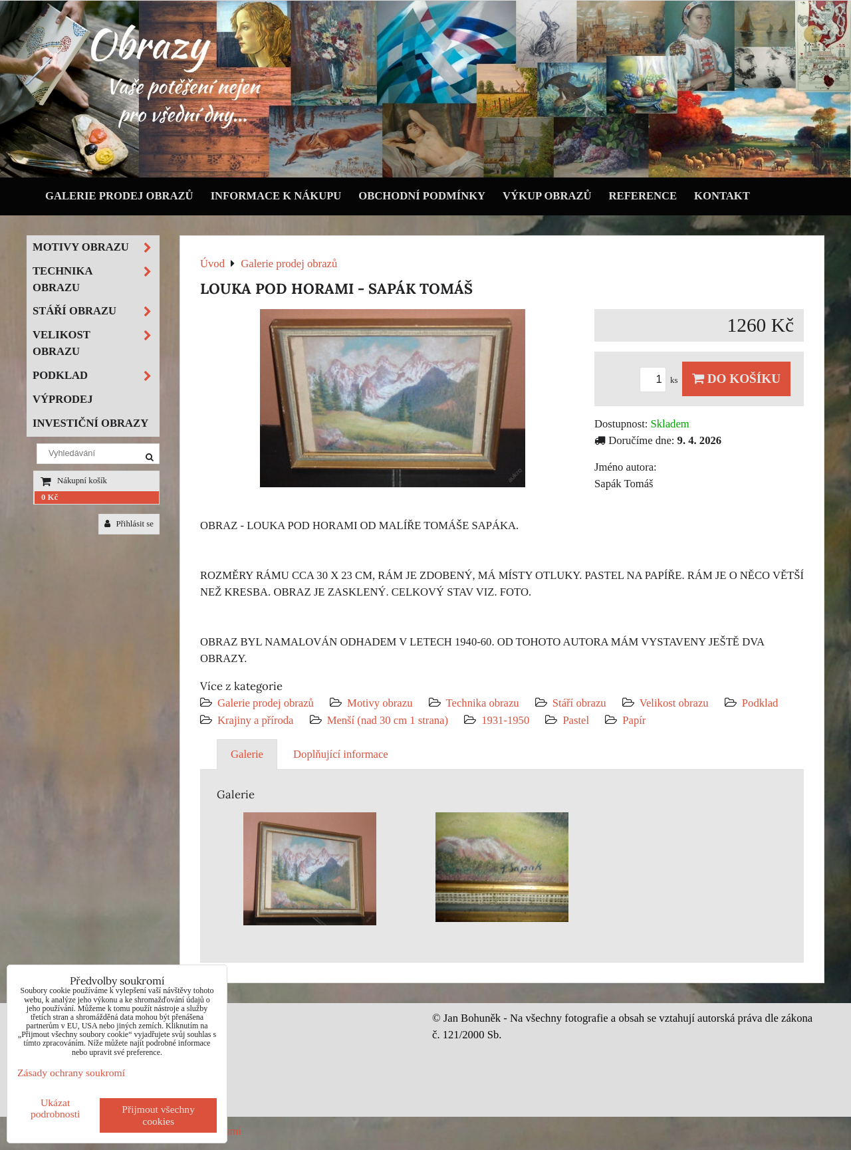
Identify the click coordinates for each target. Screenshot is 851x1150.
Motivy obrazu (379, 703)
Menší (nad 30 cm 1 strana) (389, 720)
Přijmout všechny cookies (158, 1115)
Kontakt (722, 195)
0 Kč (49, 497)
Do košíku (736, 379)
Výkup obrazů (547, 195)
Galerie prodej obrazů (119, 195)
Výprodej (63, 399)
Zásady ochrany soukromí (71, 1072)
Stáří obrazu (579, 703)
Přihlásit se (129, 523)
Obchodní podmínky (421, 195)
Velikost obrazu (674, 703)
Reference (643, 195)
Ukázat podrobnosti (55, 1108)
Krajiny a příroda (255, 720)
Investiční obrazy (90, 423)
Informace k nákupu (276, 195)
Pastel (575, 720)
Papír (634, 720)
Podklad (760, 703)
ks (661, 380)
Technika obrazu (482, 703)
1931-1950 (505, 720)
